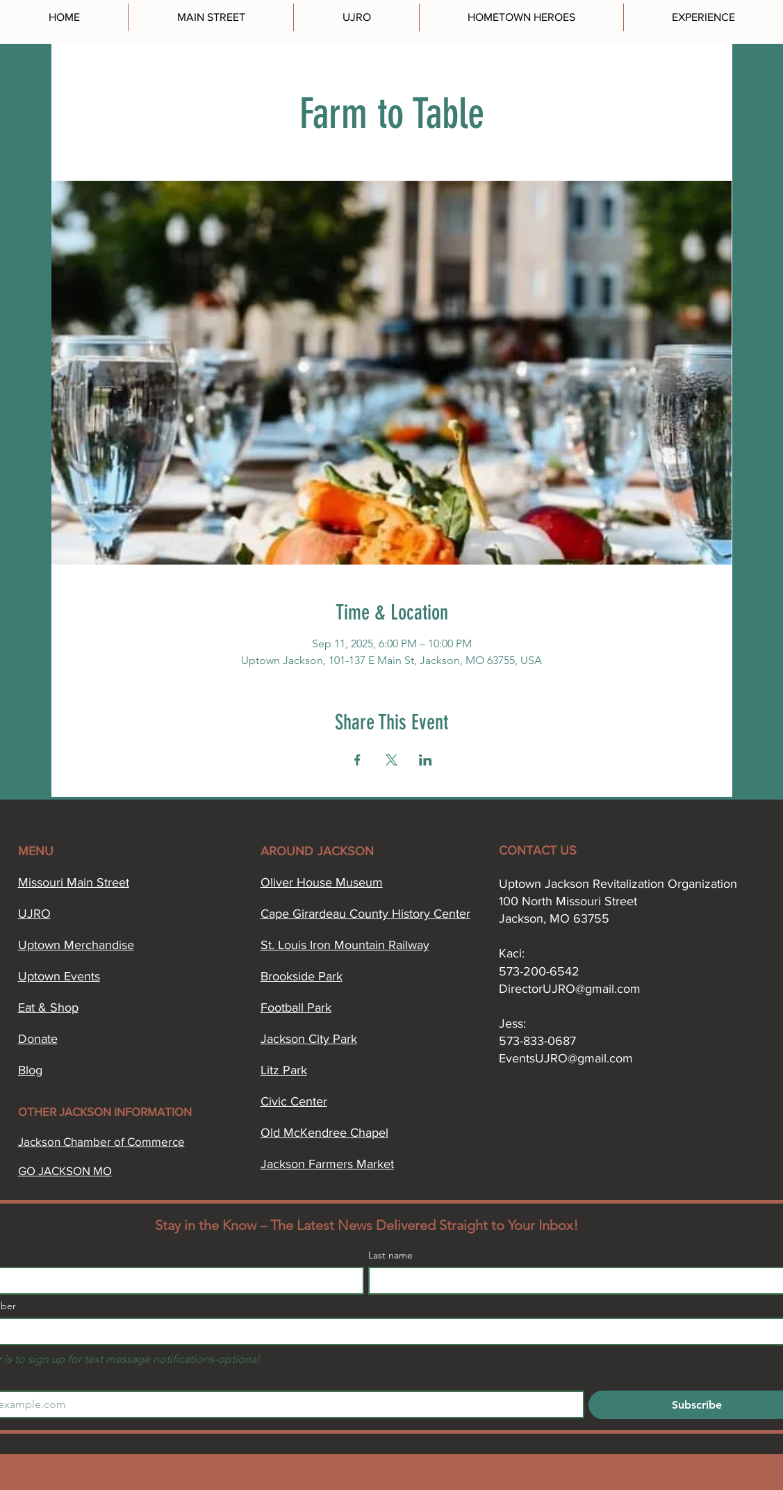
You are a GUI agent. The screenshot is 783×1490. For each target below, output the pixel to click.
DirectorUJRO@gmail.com (570, 989)
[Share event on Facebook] (357, 760)
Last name (390, 1255)
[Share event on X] (391, 760)
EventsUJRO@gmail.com (566, 1058)
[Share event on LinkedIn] (425, 760)
